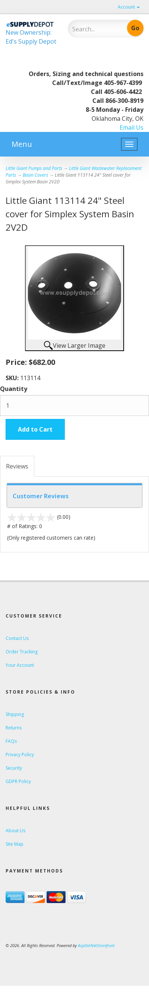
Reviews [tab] (17, 466)
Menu (22, 144)
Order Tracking (22, 652)
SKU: (13, 378)
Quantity (13, 389)
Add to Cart (35, 429)
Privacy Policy (20, 754)
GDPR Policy (18, 781)
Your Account (20, 665)
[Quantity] (74, 405)
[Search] (94, 29)
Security (14, 768)
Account (129, 7)
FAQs (11, 741)
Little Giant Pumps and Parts (34, 168)
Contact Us (17, 638)
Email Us (131, 127)
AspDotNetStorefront (96, 945)
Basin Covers (35, 175)
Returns (14, 728)
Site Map (14, 844)
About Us (15, 830)
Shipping (15, 714)
